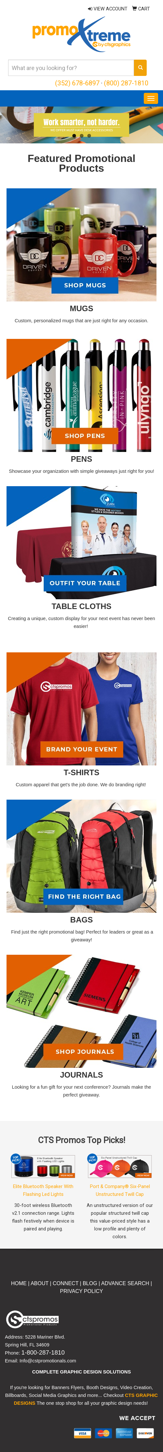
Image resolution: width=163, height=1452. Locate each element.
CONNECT (66, 1283)
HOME (19, 1283)
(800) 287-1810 (126, 83)
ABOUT (38, 1283)
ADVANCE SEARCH (125, 1283)
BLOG (90, 1283)
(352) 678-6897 (77, 83)
